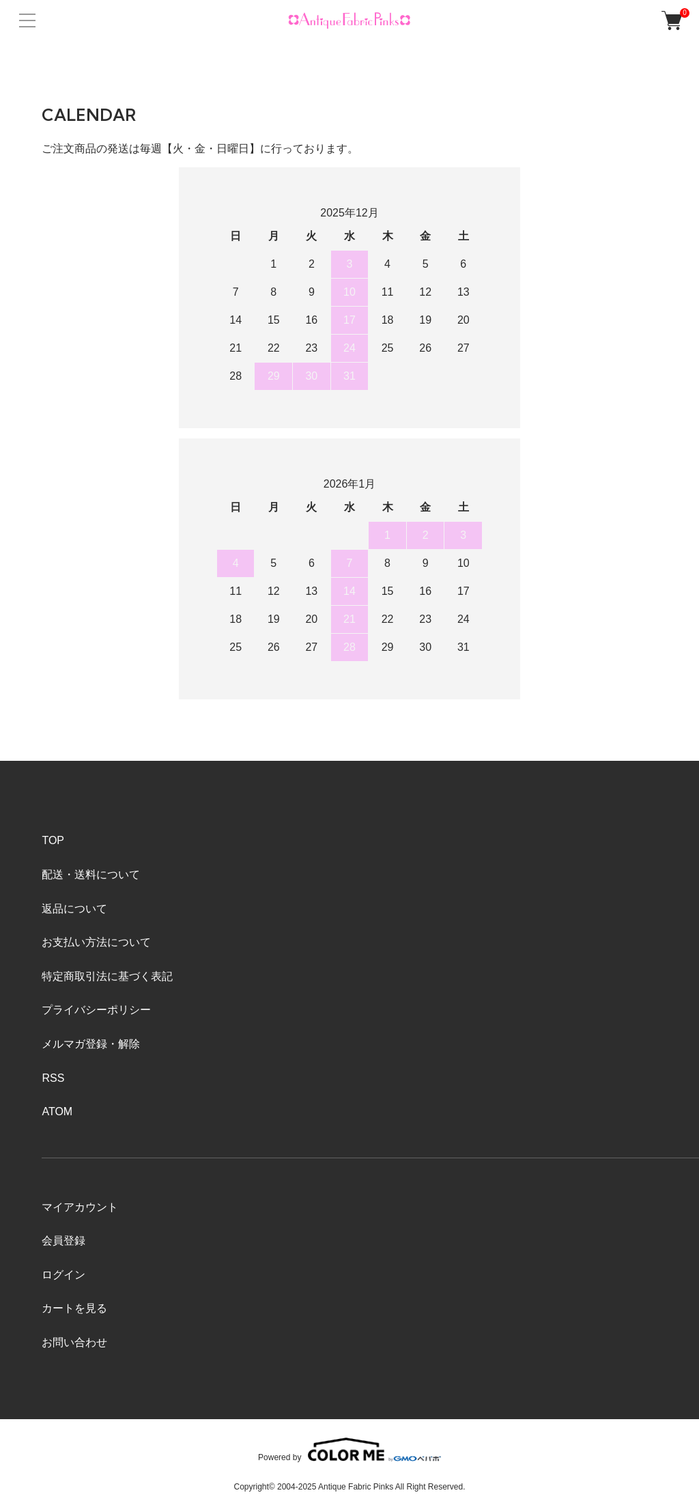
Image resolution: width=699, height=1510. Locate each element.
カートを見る (74, 1308)
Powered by (349, 1450)
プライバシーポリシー (96, 1010)
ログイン (63, 1275)
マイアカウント (80, 1207)
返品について (74, 908)
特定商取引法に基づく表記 (107, 976)
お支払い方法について (96, 942)
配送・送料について (91, 874)
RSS (53, 1078)
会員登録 (63, 1240)
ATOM (57, 1111)
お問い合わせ (74, 1342)
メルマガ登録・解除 (91, 1044)
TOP (53, 840)
